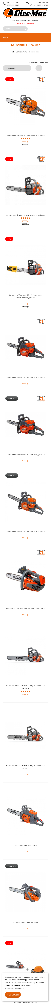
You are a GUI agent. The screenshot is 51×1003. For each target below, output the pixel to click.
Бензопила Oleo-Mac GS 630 (25, 845)
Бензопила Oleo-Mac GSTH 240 (25, 922)
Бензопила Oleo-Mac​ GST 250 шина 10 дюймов (25, 608)
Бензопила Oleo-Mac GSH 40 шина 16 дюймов (25, 215)
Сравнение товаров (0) (39, 62)
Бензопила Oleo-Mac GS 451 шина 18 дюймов (25, 531)
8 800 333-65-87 (13, 5)
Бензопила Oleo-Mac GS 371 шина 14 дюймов (25, 377)
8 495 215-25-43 (13, 2)
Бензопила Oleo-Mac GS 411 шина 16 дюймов (25, 454)
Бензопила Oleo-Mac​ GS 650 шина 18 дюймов (25, 135)
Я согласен (13, 994)
